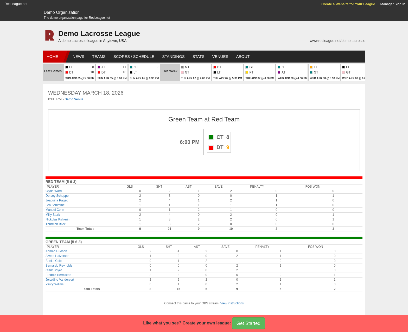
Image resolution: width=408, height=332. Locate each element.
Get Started (248, 323)
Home (52, 56)
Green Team (185, 119)
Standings (173, 56)
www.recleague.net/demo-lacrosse (337, 41)
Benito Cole (54, 261)
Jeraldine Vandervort (60, 279)
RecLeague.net (15, 4)
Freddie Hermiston (58, 275)
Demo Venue (74, 99)
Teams (99, 56)
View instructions (232, 303)
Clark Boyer (54, 270)
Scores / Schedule (134, 56)
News (78, 56)
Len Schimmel (55, 205)
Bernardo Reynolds (59, 265)
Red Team (225, 119)
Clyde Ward (54, 191)
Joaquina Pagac (57, 200)
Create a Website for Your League (348, 4)
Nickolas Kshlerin (57, 219)
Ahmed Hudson (56, 251)
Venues (220, 56)
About (243, 56)
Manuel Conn (55, 210)
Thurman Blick (56, 224)
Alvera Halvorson (57, 256)
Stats (199, 56)
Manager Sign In (392, 4)
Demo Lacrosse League (99, 33)
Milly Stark (53, 215)
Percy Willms (54, 284)
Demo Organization (62, 12)
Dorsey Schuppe (57, 196)
